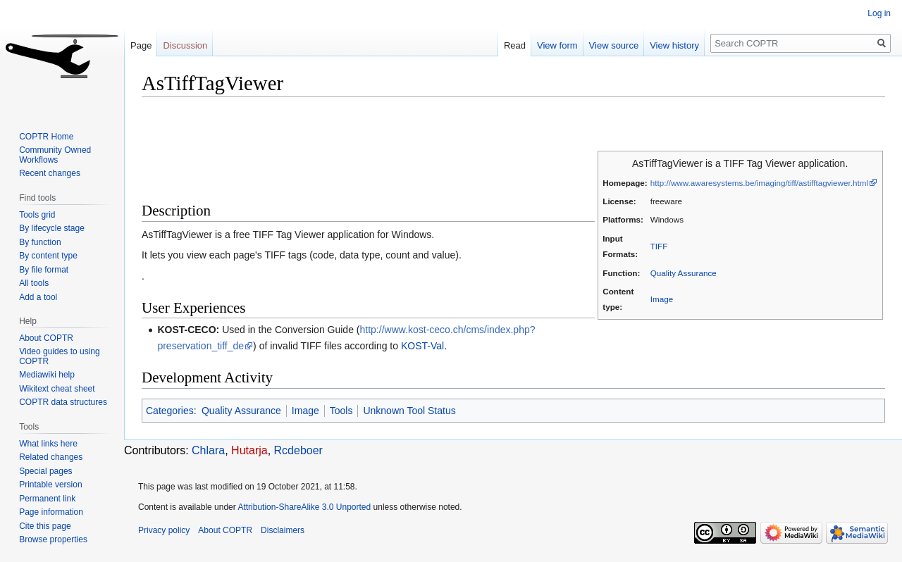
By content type (48, 256)
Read (515, 45)
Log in (879, 13)
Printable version (50, 484)
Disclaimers (282, 530)
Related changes (50, 457)
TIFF (659, 246)
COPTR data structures (63, 402)
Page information (51, 512)
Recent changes (49, 173)
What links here (48, 444)
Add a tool (38, 297)
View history (674, 45)
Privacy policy (164, 530)
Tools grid (37, 215)
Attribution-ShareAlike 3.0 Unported (304, 507)
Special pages (45, 471)
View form (557, 45)
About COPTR (46, 338)
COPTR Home (46, 137)
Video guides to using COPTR (59, 356)
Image (661, 299)
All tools (34, 283)
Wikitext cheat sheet (56, 389)
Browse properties (53, 539)
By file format (43, 270)
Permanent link (47, 499)
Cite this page (44, 526)
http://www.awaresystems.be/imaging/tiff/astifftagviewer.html (759, 182)
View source (614, 45)
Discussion (185, 45)
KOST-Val (422, 345)
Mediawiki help (47, 375)
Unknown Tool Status (409, 410)
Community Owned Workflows (55, 155)
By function (40, 242)
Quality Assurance (683, 272)
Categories (170, 410)
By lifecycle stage (52, 228)
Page (141, 45)
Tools (341, 410)
